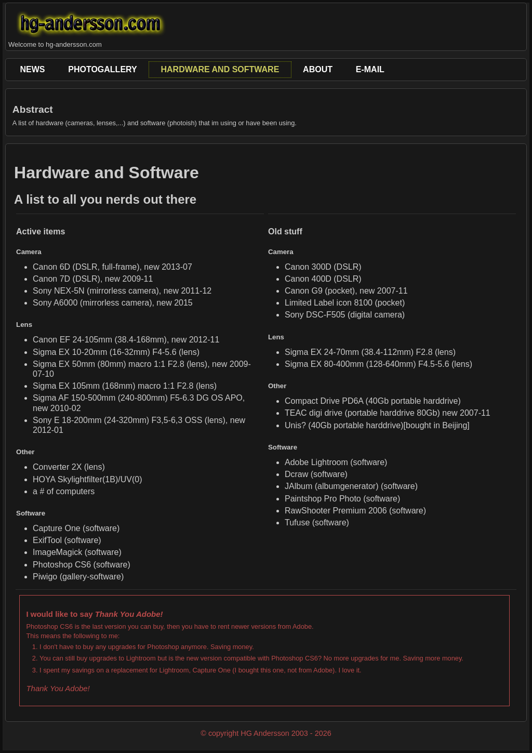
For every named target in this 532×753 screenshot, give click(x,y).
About (317, 69)
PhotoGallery (102, 69)
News (32, 69)
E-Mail (370, 69)
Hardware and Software (220, 69)
